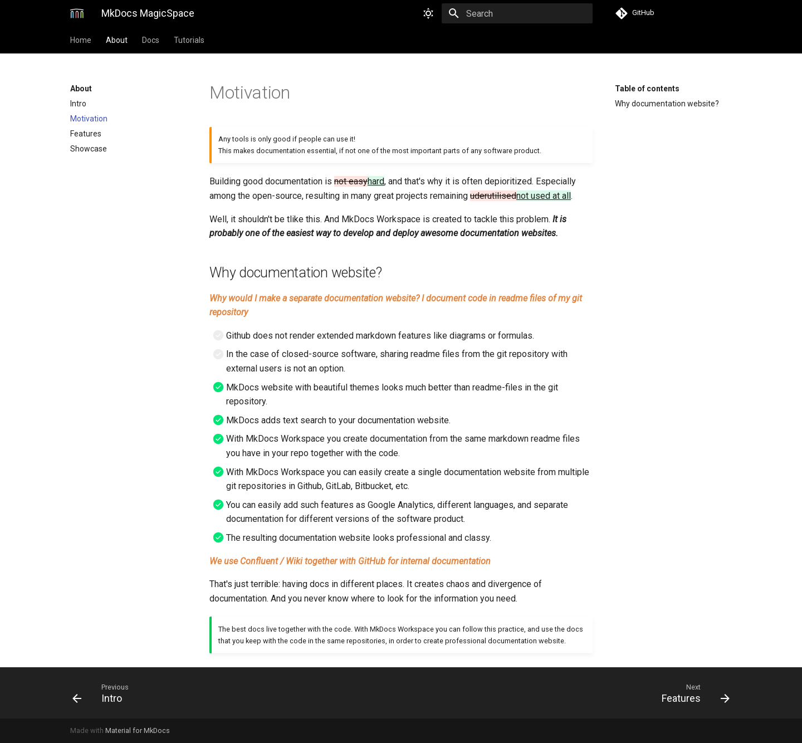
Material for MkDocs (137, 730)
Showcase (88, 148)
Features (85, 133)
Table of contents (647, 88)
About (117, 40)
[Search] (527, 13)
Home (80, 40)
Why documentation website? (667, 103)
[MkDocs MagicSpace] (77, 13)
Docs (150, 40)
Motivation (88, 118)
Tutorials (189, 40)
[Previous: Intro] (232, 692)
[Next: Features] (570, 692)
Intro (78, 103)
